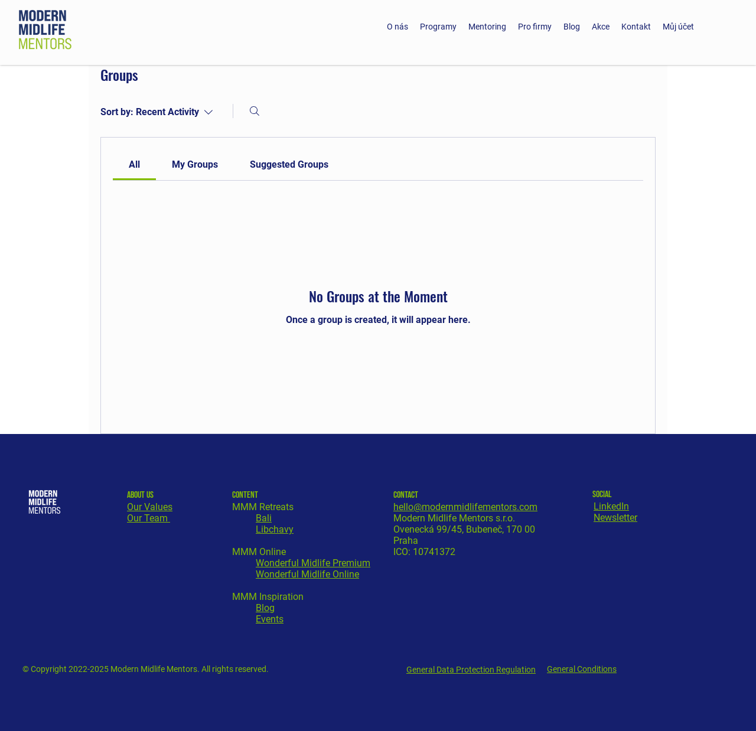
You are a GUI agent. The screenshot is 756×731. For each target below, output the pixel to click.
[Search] (254, 111)
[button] (438, 26)
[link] (134, 164)
